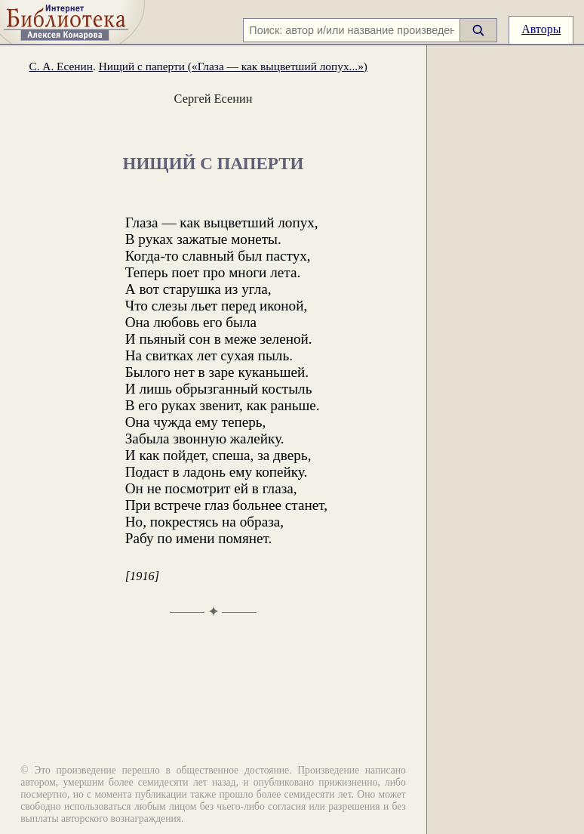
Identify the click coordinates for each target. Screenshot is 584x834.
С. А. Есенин (61, 66)
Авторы (541, 29)
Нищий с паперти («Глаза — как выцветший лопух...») (233, 66)
